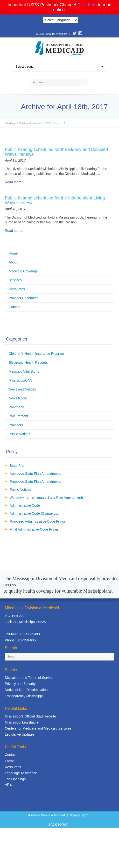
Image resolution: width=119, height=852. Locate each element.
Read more (13, 182)
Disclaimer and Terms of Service (29, 678)
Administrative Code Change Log (34, 513)
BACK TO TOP (58, 824)
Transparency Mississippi (24, 696)
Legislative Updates (19, 734)
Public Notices (19, 434)
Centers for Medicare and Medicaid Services (38, 728)
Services (15, 280)
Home (13, 253)
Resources (17, 289)
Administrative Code (25, 505)
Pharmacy (16, 407)
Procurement (18, 416)
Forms (9, 761)
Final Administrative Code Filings (34, 529)
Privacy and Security (20, 684)
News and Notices (22, 389)
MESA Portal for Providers (51, 33)
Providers (16, 425)
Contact (14, 307)
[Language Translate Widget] (60, 20)
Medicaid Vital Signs (24, 371)
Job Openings (15, 779)
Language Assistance (21, 773)
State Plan (17, 466)
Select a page (59, 66)
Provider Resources (23, 298)
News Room (18, 398)
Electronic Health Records (28, 362)
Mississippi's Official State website (30, 716)
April (56, 123)
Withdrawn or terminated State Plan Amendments (47, 497)
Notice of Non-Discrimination (26, 690)
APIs (8, 785)
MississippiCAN (20, 380)
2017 (48, 123)
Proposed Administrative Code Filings (38, 521)
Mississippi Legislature (22, 722)
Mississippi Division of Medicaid (23, 123)
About (13, 262)
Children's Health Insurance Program (36, 353)
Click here (87, 4)
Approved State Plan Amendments (35, 474)
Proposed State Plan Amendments (35, 481)
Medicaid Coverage (23, 271)
